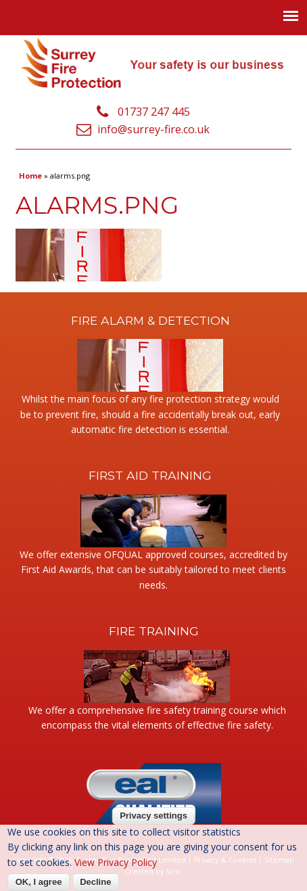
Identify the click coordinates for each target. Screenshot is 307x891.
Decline (95, 882)
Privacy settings (153, 815)
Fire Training (154, 631)
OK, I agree (39, 882)
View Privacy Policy (115, 862)
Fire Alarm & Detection (150, 320)
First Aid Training (150, 475)
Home (30, 175)
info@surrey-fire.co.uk (153, 129)
